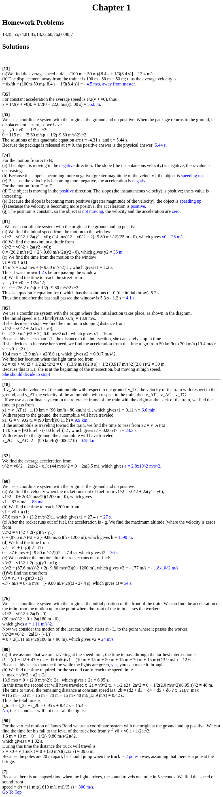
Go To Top (12, 792)
